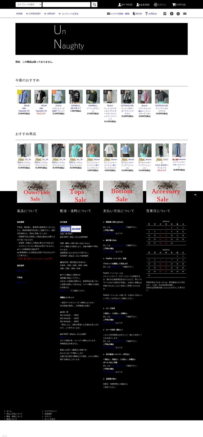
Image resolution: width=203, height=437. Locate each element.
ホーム (9, 411)
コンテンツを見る (68, 13)
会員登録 (143, 5)
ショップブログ (13, 430)
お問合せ (150, 13)
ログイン (160, 5)
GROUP (49, 13)
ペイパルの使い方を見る (113, 301)
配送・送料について (14, 416)
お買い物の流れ (109, 233)
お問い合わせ (50, 422)
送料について (65, 291)
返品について (22, 271)
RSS (8, 432)
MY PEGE (125, 5)
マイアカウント (51, 411)
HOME (19, 13)
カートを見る (50, 419)
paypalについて (116, 267)
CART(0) (179, 5)
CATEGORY (33, 13)
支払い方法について (118, 227)
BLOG (137, 13)
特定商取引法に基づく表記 (17, 422)
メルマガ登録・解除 (118, 13)
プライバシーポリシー (15, 424)
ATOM (13, 432)
